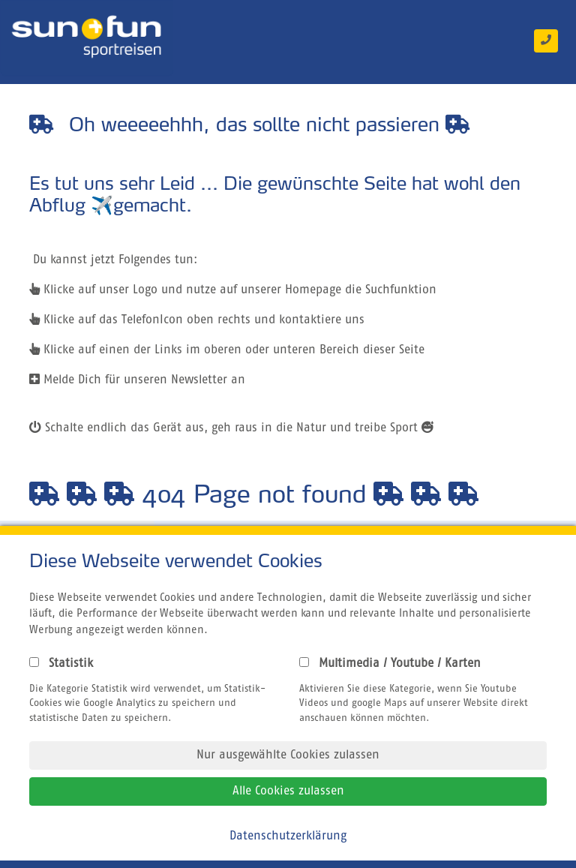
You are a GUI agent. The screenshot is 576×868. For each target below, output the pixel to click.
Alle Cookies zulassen (288, 791)
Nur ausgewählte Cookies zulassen (288, 755)
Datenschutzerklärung (288, 836)
